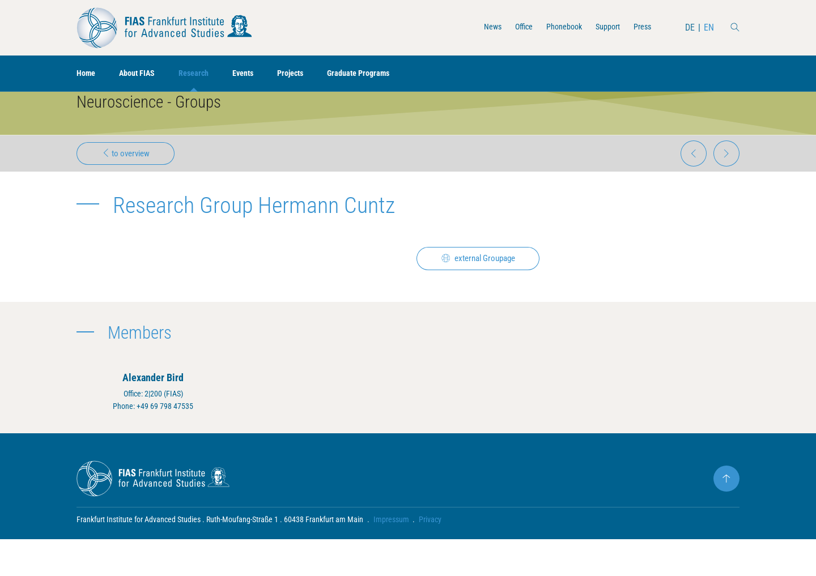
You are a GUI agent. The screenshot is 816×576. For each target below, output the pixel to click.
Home (87, 74)
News (476, 27)
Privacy (430, 556)
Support (602, 27)
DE (689, 27)
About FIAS (143, 74)
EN (708, 27)
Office (509, 27)
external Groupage (484, 288)
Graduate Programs (382, 74)
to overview (130, 179)
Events (257, 74)
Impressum (391, 556)
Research (205, 74)
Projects (309, 74)
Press (640, 27)
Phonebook (554, 27)
